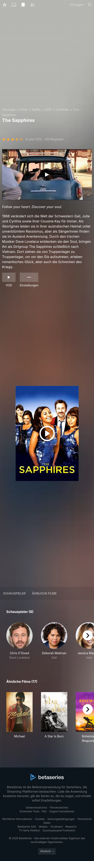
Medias (43, 826)
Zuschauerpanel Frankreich (58, 830)
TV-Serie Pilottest (29, 830)
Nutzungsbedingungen (61, 819)
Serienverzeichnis (36, 807)
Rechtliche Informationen (17, 819)
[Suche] (90, 4)
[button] (19, 641)
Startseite (8, 109)
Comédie (62, 109)
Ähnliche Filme (44, 593)
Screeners (56, 826)
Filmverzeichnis (59, 807)
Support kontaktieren (61, 811)
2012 (48, 109)
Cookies (40, 819)
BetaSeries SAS (26, 826)
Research (71, 826)
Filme (23, 109)
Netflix (36, 109)
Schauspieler (14, 593)
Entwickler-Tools (30, 811)
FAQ (44, 811)
